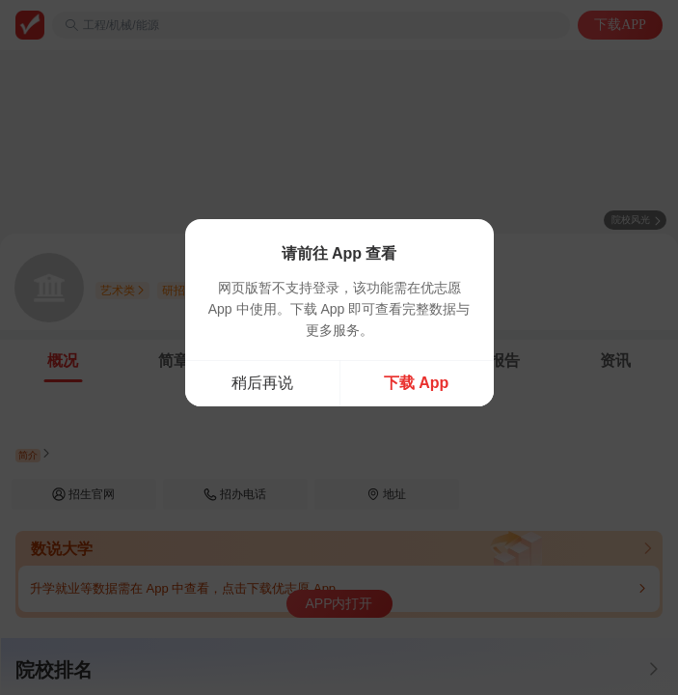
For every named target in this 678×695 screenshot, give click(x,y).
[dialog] (339, 312)
